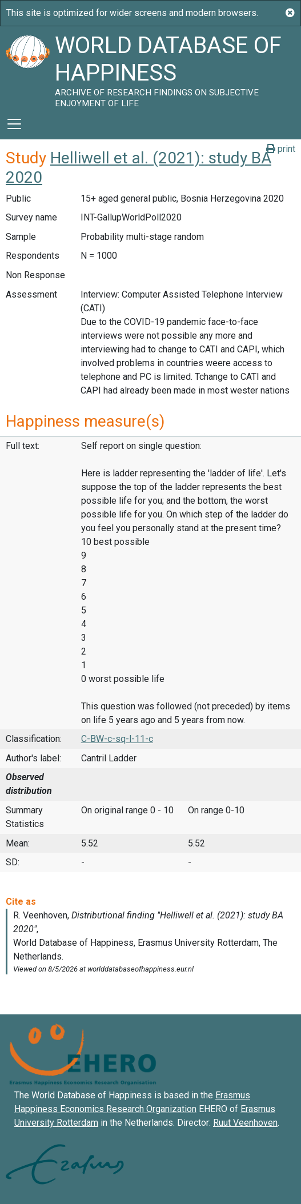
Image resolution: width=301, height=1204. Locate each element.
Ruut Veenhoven (245, 1122)
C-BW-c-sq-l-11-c (117, 738)
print (280, 148)
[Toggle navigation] (14, 124)
